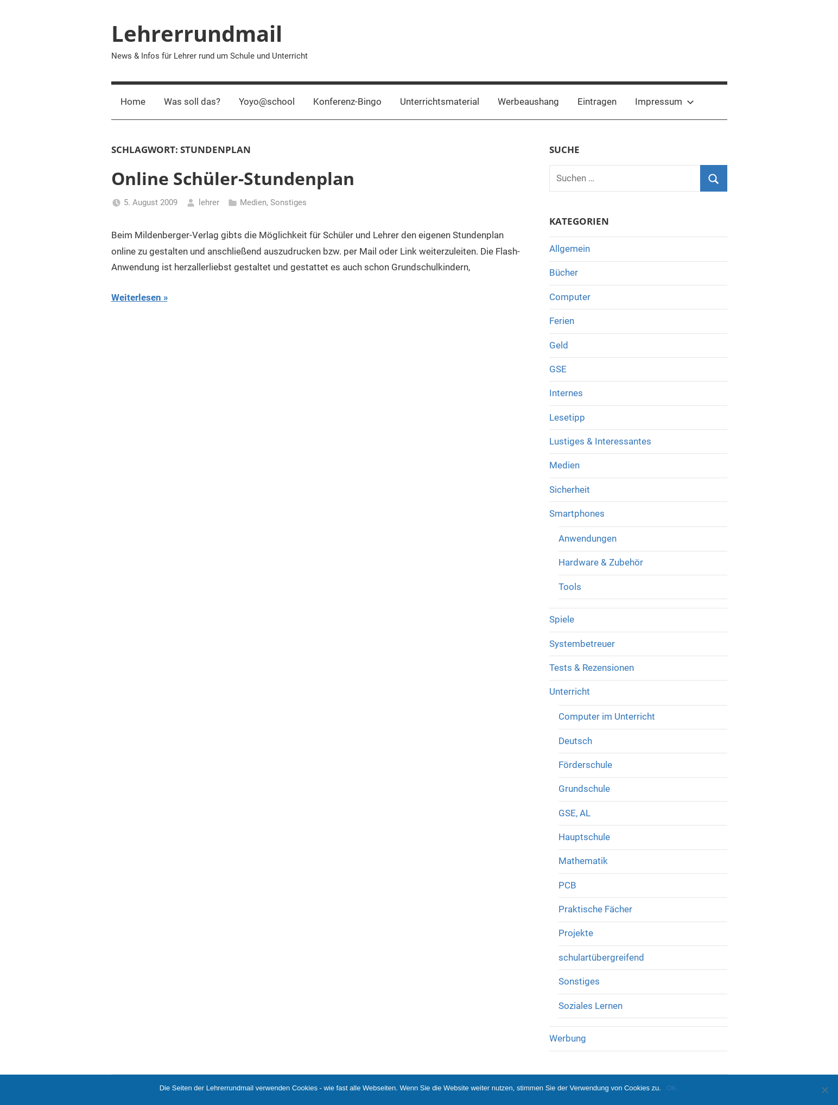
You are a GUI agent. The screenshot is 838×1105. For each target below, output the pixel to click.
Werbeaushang (528, 101)
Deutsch (575, 740)
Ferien (561, 320)
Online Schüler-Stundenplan (232, 178)
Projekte (575, 933)
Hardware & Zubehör (600, 562)
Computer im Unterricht (606, 716)
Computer (570, 296)
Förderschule (585, 764)
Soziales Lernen (590, 1005)
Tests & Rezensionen (591, 667)
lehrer (209, 202)
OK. (672, 1088)
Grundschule (584, 788)
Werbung (567, 1038)
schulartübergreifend (601, 957)
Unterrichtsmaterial (439, 101)
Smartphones (577, 513)
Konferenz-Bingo (347, 101)
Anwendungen (587, 538)
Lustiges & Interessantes (600, 441)
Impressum (664, 101)
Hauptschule (584, 836)
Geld (558, 345)
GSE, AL (574, 813)
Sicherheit (569, 489)
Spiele (561, 619)
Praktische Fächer (595, 909)
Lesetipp (567, 417)
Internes (566, 393)
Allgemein (569, 248)
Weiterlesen (136, 297)
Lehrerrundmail (196, 33)
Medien (253, 202)
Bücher (563, 272)
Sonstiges (288, 202)
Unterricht (569, 691)
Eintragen (597, 101)
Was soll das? (192, 101)
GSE (558, 369)
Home (132, 101)
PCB (567, 885)
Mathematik (583, 860)
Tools (569, 586)
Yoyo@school (267, 101)
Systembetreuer (582, 643)
